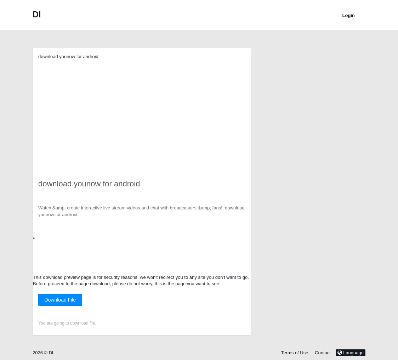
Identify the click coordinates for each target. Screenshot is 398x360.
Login (348, 15)
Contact (323, 352)
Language (350, 352)
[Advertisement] (141, 109)
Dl (37, 14)
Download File (60, 300)
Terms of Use (294, 352)
